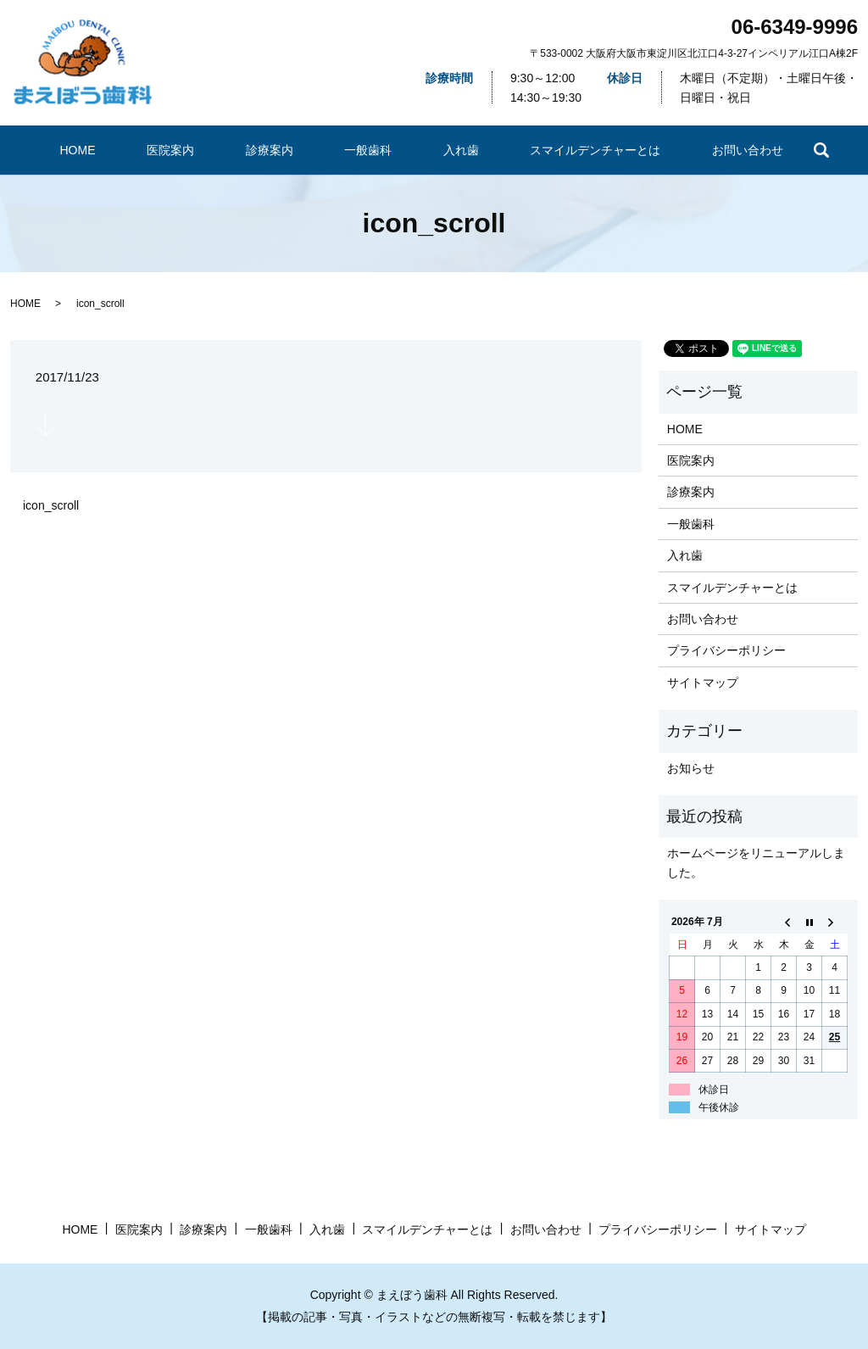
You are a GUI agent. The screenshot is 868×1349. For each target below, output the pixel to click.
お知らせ (691, 768)
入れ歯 (437, 149)
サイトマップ (702, 682)
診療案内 (284, 149)
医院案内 (205, 149)
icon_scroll (51, 505)
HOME (133, 149)
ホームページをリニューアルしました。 (756, 862)
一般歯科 (364, 149)
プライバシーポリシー (726, 650)
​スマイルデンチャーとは (555, 149)
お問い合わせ (691, 149)
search (756, 150)
